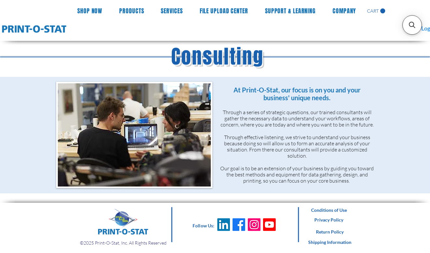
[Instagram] (254, 224)
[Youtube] (269, 224)
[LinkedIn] (223, 224)
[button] (376, 11)
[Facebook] (239, 224)
